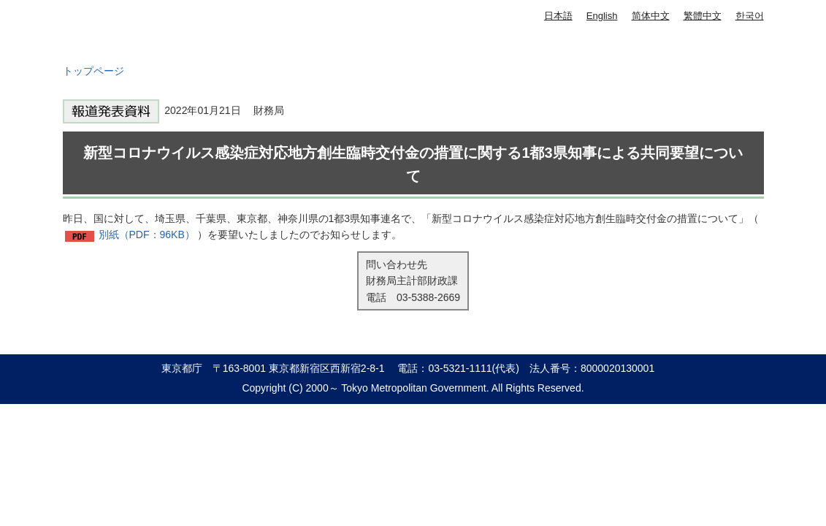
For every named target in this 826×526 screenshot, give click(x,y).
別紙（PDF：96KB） (147, 234)
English (602, 15)
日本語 (558, 15)
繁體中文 (703, 15)
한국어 (749, 15)
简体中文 (651, 15)
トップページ (93, 71)
